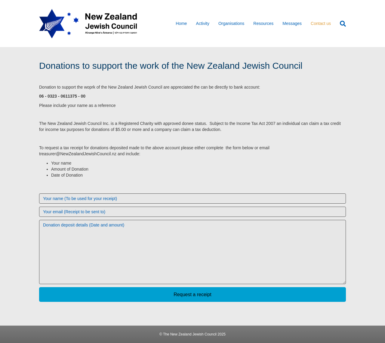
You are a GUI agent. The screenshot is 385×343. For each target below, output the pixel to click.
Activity (202, 23)
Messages (292, 23)
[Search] (340, 24)
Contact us (321, 23)
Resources (263, 23)
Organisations (231, 23)
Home (181, 23)
